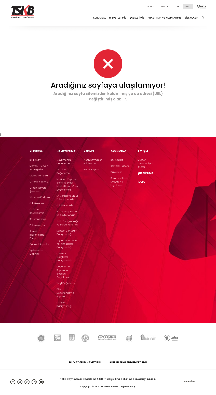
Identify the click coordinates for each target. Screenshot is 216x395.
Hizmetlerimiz (117, 17)
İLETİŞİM (143, 151)
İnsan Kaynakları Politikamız (93, 161)
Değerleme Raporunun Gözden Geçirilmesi (63, 272)
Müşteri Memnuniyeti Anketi (145, 163)
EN (178, 6)
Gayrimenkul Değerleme (64, 161)
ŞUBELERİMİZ (146, 173)
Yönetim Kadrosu (40, 197)
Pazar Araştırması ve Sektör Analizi (67, 213)
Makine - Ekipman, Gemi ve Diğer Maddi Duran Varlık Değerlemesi (67, 184)
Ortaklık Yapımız (39, 181)
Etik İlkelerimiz (37, 203)
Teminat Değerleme (63, 171)
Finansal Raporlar (39, 244)
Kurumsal (99, 17)
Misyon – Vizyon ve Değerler (39, 167)
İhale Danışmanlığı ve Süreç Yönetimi (67, 222)
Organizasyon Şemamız (38, 189)
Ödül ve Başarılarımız (37, 211)
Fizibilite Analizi (65, 205)
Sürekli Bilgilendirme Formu (37, 235)
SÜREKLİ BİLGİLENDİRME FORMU (128, 362)
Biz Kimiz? (35, 160)
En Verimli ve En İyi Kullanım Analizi (67, 197)
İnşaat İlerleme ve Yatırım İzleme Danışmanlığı (67, 244)
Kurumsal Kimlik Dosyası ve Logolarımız (120, 181)
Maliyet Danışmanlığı (64, 304)
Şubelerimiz (137, 17)
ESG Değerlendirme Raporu (65, 293)
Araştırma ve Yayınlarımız (164, 17)
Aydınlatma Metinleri (36, 252)
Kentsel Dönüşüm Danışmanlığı (67, 232)
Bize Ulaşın (191, 17)
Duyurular (116, 172)
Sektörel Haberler (120, 166)
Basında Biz (117, 160)
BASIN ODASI (165, 6)
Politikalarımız (37, 225)
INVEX (188, 6)
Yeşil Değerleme (66, 283)
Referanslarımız (39, 219)
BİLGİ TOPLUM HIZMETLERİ (85, 362)
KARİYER (150, 6)
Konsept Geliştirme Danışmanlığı (64, 257)
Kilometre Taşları (39, 175)
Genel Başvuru (92, 169)
